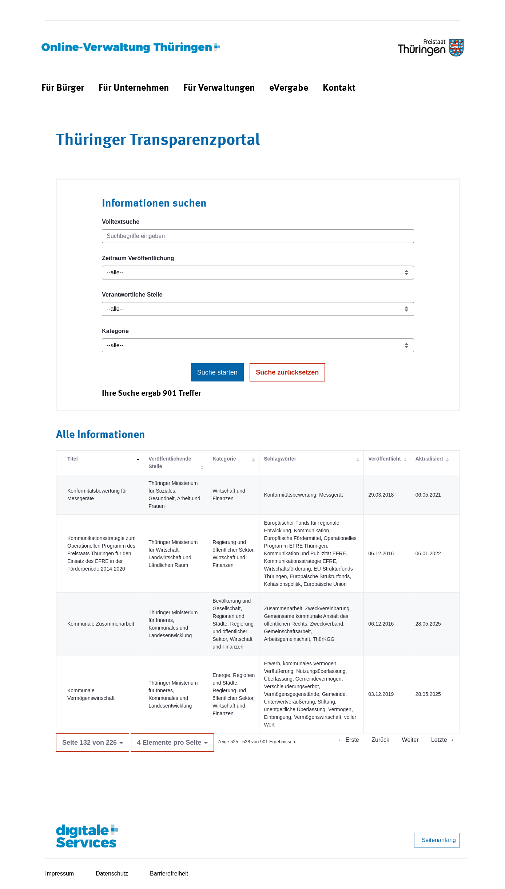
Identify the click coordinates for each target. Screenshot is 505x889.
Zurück (380, 740)
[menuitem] (62, 88)
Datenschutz (112, 873)
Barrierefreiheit (169, 873)
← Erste (348, 740)
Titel (72, 459)
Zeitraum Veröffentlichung (138, 258)
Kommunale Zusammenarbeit (100, 624)
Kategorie (115, 331)
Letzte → (442, 740)
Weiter (410, 740)
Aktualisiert (429, 459)
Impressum (59, 873)
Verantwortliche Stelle (132, 294)
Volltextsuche (120, 222)
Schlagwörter (280, 459)
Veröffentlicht (384, 459)
